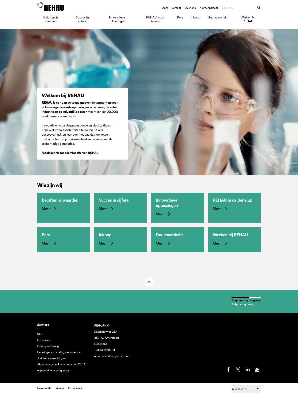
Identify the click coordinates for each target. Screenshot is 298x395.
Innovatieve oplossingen (117, 19)
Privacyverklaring (48, 346)
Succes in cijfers (82, 19)
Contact (176, 8)
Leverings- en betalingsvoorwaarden (59, 352)
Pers (180, 17)
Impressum (44, 340)
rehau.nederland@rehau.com (112, 356)
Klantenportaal (209, 8)
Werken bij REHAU (248, 19)
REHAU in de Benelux (155, 19)
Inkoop (195, 17)
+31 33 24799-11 (104, 350)
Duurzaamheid (217, 17)
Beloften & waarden (50, 19)
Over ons (190, 8)
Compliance (75, 388)
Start (165, 8)
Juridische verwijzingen (51, 358)
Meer (46, 208)
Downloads (44, 388)
